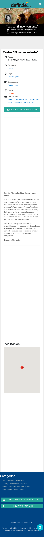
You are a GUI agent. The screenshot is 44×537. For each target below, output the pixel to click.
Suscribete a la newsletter (22, 109)
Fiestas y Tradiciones (21, 486)
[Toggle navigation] (3, 4)
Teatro (10, 68)
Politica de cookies (26, 528)
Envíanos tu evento (18, 506)
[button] (22, 368)
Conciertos (20, 481)
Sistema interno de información (27, 531)
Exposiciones (7, 486)
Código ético (10, 531)
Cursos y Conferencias (10, 484)
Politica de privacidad (9, 528)
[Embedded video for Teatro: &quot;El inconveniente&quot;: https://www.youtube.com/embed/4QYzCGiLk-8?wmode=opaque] (22, 329)
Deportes (24, 484)
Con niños (10, 481)
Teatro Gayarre (17, 30)
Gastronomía (7, 489)
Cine (3, 481)
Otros (16, 489)
